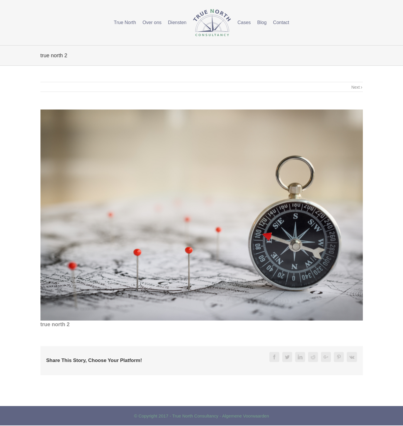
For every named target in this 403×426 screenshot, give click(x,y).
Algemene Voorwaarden (245, 415)
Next (355, 87)
